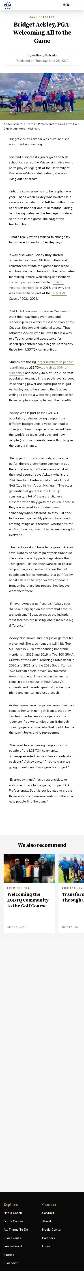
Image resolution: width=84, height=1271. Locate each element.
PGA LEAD (59, 293)
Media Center (52, 1230)
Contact (48, 1213)
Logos (46, 1246)
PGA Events (12, 1238)
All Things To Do (16, 1230)
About (46, 1221)
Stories (9, 1255)
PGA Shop (11, 1263)
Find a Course (13, 1221)
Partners (48, 1238)
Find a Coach (13, 1213)
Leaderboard (13, 1246)
